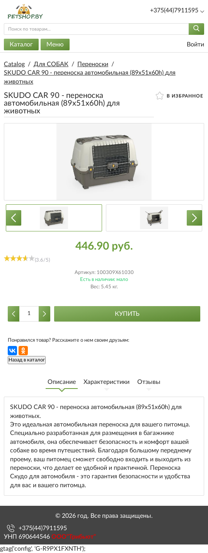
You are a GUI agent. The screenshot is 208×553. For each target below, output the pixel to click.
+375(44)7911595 (43, 528)
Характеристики (107, 382)
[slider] (19, 258)
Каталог (21, 44)
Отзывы (148, 382)
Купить (127, 314)
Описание (62, 382)
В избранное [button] (179, 95)
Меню (55, 44)
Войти (190, 44)
